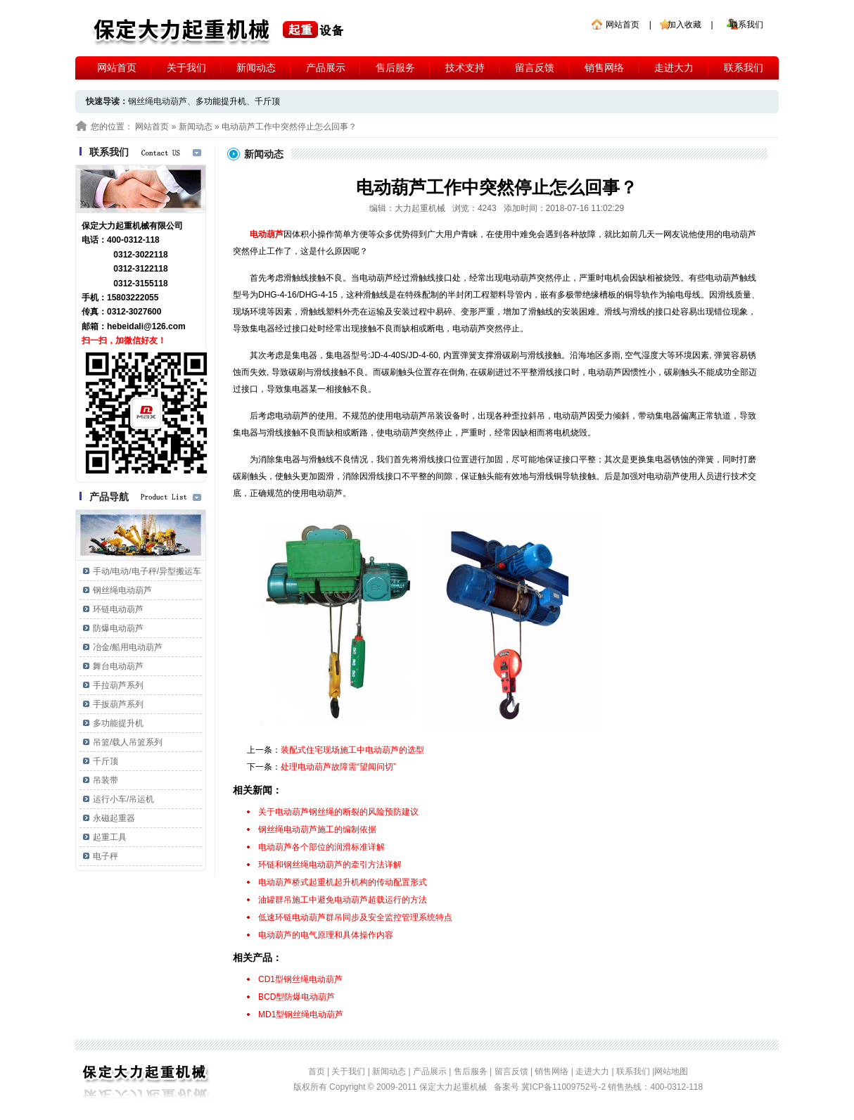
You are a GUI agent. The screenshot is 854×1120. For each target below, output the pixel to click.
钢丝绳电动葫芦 (122, 590)
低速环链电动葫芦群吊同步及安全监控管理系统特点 (355, 917)
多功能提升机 (221, 101)
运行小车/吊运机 (123, 799)
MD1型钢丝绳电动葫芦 (300, 1014)
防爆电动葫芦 (118, 628)
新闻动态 (256, 67)
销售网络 (604, 67)
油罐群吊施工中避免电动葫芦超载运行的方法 (342, 900)
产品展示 (325, 67)
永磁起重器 (114, 818)
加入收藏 (684, 25)
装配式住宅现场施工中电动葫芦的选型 (352, 750)
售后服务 (395, 67)
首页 (316, 1071)
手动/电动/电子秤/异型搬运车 (147, 571)
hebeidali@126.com (146, 326)
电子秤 (105, 856)
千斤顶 (267, 101)
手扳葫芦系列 (118, 704)
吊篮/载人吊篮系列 (127, 742)
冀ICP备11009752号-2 (564, 1087)
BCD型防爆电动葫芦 (296, 997)
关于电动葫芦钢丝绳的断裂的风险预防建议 (338, 812)
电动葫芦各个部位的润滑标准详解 (321, 847)
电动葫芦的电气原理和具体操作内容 (325, 935)
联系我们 (746, 25)
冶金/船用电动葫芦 (127, 647)
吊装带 (105, 780)
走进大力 (674, 67)
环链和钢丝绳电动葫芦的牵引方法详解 (330, 865)
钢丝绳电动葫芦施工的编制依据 (317, 829)
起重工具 (110, 837)
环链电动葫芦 (118, 609)
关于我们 (186, 67)
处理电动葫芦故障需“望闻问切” (338, 767)
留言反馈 (534, 67)
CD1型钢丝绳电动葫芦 (300, 979)
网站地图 (671, 1071)
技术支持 (465, 67)
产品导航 (109, 496)
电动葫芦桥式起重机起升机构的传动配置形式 (342, 882)
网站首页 (622, 25)
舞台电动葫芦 (118, 666)
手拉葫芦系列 (118, 685)
